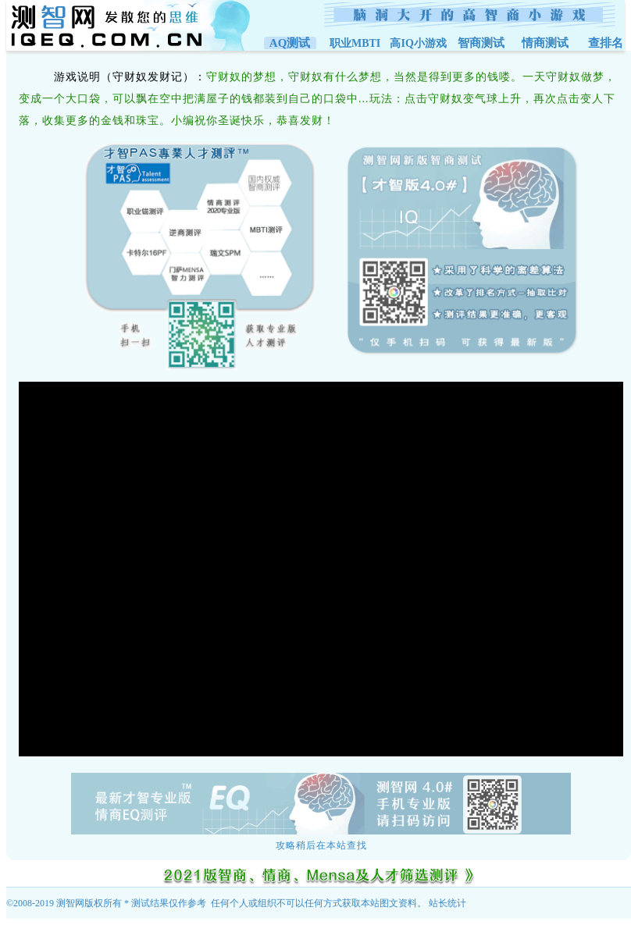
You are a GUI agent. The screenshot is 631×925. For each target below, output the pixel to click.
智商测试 (481, 43)
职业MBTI (355, 43)
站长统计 (447, 903)
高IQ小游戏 (418, 43)
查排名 (605, 43)
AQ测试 (290, 43)
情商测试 (545, 43)
